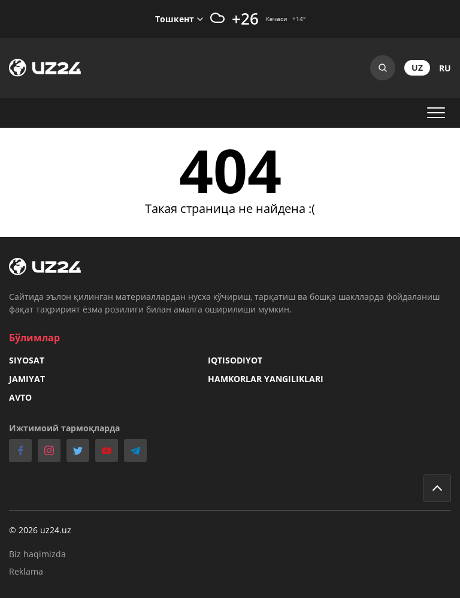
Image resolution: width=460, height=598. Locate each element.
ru (445, 68)
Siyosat (26, 360)
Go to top (437, 488)
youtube (106, 450)
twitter (77, 450)
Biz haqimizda (37, 554)
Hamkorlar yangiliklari (265, 378)
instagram (49, 450)
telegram (135, 450)
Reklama (26, 571)
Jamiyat (27, 378)
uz (417, 67)
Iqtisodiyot (235, 360)
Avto (20, 397)
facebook (20, 450)
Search (383, 68)
